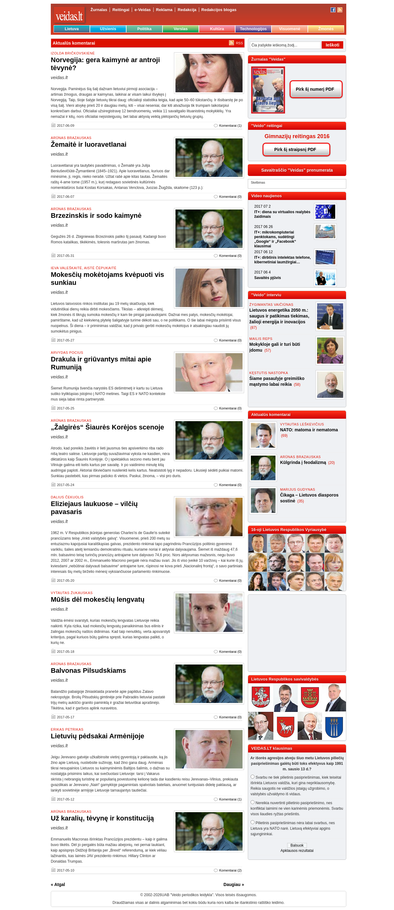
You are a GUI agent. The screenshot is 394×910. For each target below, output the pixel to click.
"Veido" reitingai (266, 125)
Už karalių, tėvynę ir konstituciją (102, 818)
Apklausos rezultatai (296, 850)
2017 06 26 (263, 227)
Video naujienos (266, 196)
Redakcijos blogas (218, 9)
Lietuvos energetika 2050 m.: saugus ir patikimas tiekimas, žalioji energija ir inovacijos (279, 316)
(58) (297, 384)
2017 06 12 (263, 252)
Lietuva (72, 28)
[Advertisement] (294, 633)
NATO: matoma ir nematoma (309, 429)
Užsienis (108, 28)
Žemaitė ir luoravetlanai (89, 144)
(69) (284, 435)
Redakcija (187, 9)
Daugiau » (233, 884)
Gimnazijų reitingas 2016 (296, 136)
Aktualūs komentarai (271, 414)
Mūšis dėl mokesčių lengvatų (97, 599)
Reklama (164, 9)
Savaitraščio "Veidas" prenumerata (297, 170)
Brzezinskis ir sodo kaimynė (96, 215)
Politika (144, 28)
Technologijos (253, 28)
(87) (253, 327)
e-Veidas (143, 9)
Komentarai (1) (230, 125)
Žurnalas (98, 9)
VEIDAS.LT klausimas (271, 748)
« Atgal (58, 884)
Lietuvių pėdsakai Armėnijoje (97, 736)
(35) (300, 501)
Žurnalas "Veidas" (268, 59)
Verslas (181, 28)
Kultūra (217, 28)
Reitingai (120, 9)
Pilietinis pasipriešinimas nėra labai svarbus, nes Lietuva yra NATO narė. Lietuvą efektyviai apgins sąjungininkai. (293, 828)
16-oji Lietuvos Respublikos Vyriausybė (288, 529)
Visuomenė (289, 28)
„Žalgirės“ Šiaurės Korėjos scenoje (107, 427)
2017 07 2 (262, 206)
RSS (239, 43)
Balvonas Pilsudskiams (88, 670)
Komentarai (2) (230, 870)
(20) (331, 463)
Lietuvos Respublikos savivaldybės (285, 679)
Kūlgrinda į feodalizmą (303, 462)
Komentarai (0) (230, 196)
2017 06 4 (262, 272)
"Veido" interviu (266, 295)
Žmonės (326, 28)
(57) (267, 350)
